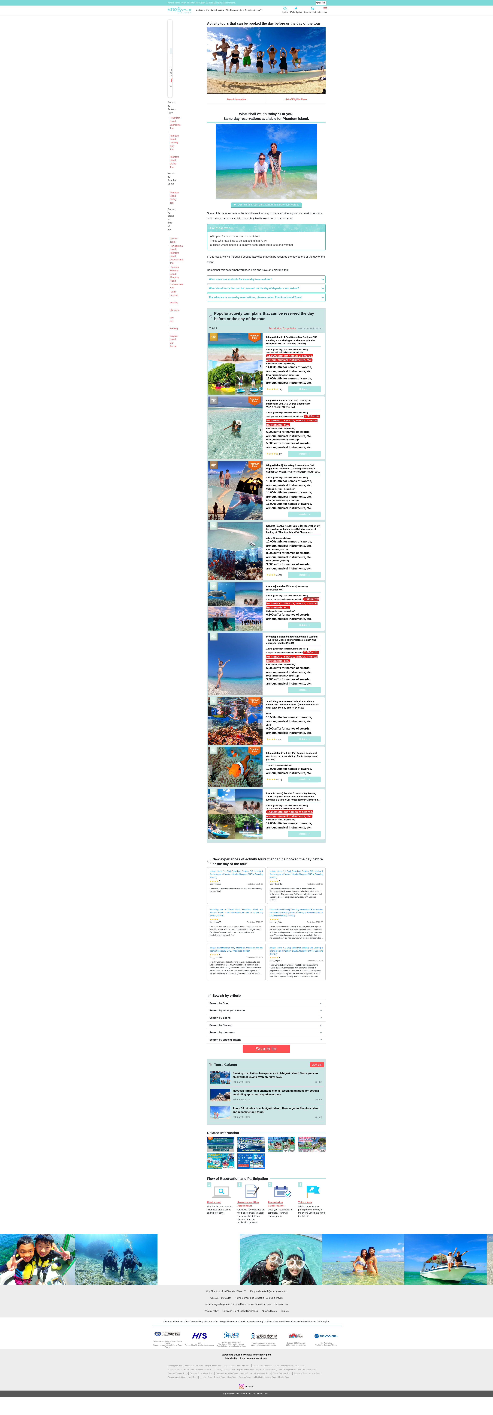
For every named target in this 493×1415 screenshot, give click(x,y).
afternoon (174, 310)
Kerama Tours (246, 1374)
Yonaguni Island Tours (226, 1370)
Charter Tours (173, 240)
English (322, 3)
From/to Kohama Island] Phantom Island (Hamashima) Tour (176, 277)
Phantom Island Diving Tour (174, 162)
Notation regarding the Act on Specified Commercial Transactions (238, 1305)
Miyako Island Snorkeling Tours (269, 1370)
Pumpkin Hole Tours (292, 1370)
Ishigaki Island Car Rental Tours (181, 1370)
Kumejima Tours (300, 1374)
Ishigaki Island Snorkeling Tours (266, 1366)
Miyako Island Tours (245, 1370)
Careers (285, 1311)
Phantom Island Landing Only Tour (174, 142)
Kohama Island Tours (194, 1366)
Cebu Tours (232, 1377)
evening (174, 328)
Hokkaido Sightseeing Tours (264, 1377)
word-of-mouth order (310, 328)
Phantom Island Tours (205, 1370)
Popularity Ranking (215, 10)
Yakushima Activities (176, 1377)
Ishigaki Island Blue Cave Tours (237, 1366)
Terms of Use (281, 1305)
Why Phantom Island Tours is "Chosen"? (244, 10)
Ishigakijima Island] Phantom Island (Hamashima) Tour (176, 254)
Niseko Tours (283, 1377)
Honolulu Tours (206, 1377)
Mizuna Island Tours (262, 1374)
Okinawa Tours (309, 1370)
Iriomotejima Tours (175, 1366)
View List (317, 1065)
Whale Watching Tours (282, 1374)
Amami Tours (314, 1374)
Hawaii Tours (192, 1377)
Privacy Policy (211, 1311)
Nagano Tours (245, 1377)
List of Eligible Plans (296, 99)
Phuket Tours (219, 1377)
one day (172, 319)
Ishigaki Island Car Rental (174, 341)
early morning (174, 293)
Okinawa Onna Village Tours (201, 1374)
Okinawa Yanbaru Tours (178, 1374)
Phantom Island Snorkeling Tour (175, 123)
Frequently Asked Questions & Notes (268, 1291)
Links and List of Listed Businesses (240, 1311)
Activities (200, 10)
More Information (236, 99)
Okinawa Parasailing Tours (226, 1374)
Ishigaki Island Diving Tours (292, 1366)
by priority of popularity (282, 328)
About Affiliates (269, 1311)
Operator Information (220, 1298)
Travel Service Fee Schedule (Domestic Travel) (259, 1298)
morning (174, 302)
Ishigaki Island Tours (213, 1366)
